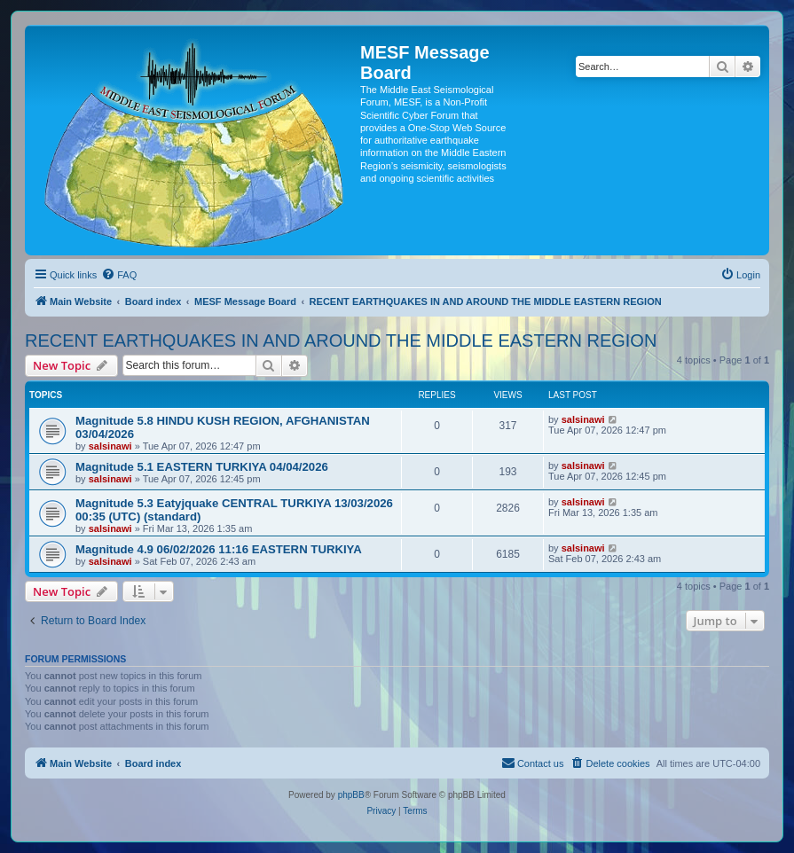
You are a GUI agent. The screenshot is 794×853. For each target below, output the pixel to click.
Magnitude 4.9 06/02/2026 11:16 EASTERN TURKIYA (218, 549)
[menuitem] (119, 275)
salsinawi (110, 446)
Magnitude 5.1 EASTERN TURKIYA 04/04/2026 (201, 466)
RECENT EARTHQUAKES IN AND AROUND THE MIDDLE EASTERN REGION (340, 340)
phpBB (351, 795)
